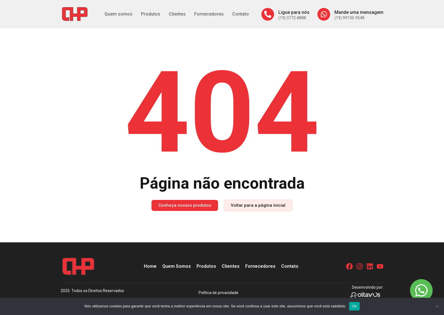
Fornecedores (209, 14)
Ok (354, 306)
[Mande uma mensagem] (323, 14)
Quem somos (118, 14)
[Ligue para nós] (267, 14)
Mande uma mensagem (358, 12)
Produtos (150, 14)
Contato (240, 14)
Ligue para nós (293, 12)
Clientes (177, 14)
